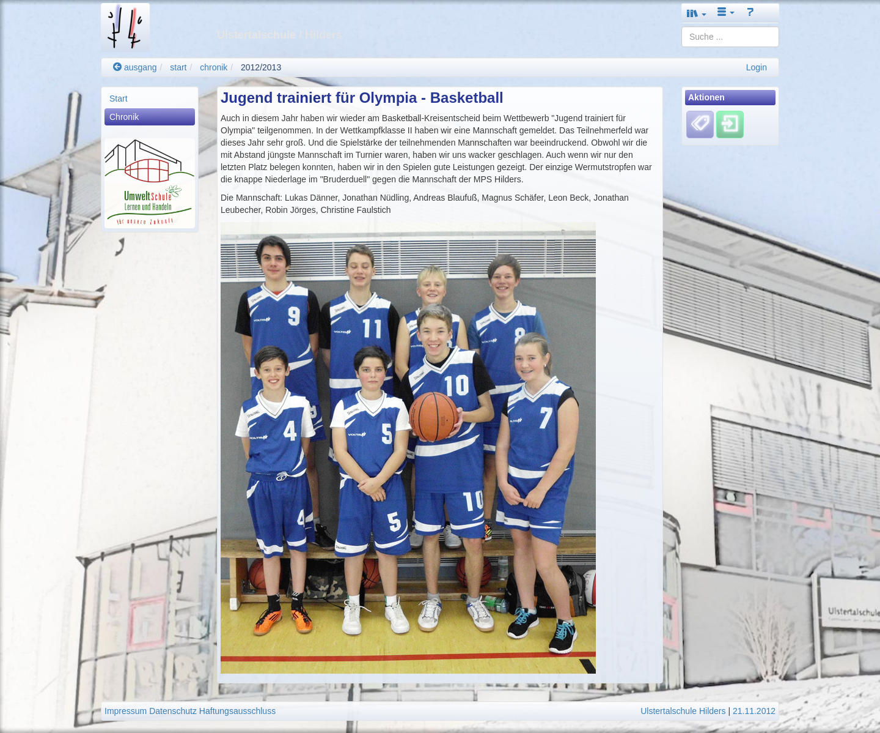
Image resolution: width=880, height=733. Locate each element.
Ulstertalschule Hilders (682, 711)
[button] (696, 13)
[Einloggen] (730, 124)
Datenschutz (173, 711)
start (178, 67)
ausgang (135, 67)
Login (756, 67)
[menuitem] (150, 98)
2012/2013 (261, 67)
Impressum (126, 711)
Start (118, 98)
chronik (213, 67)
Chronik (124, 117)
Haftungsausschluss (237, 711)
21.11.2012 (754, 711)
